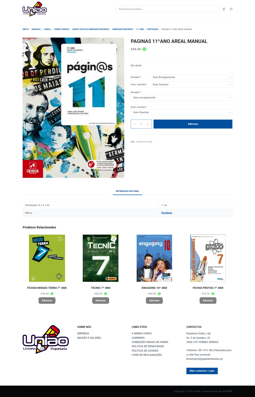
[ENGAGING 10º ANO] (154, 258)
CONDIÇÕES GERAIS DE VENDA (150, 342)
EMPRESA (83, 333)
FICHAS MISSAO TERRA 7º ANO (47, 287)
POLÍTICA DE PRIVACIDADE (148, 346)
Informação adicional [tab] (127, 191)
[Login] (224, 9)
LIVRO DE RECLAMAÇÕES (147, 354)
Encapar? (136, 77)
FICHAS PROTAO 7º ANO (208, 287)
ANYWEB (227, 391)
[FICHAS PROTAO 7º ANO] (208, 258)
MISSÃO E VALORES (89, 337)
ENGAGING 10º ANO (154, 287)
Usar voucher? (139, 84)
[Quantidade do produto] (141, 124)
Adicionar (193, 124)
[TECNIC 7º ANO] (100, 258)
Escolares (166, 212)
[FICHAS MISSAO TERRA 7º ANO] (47, 258)
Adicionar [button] (47, 300)
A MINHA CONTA (142, 333)
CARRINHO (138, 337)
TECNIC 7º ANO (101, 287)
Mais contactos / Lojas (202, 370)
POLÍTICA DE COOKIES (145, 350)
